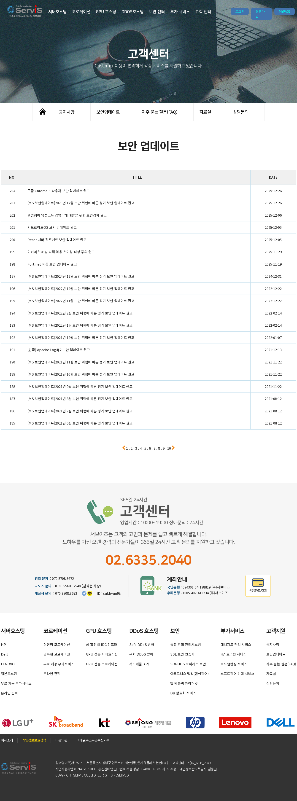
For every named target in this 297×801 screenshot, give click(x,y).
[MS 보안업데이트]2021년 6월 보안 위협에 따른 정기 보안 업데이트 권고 (79, 423)
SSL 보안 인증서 (182, 654)
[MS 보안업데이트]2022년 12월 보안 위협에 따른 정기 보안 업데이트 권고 (80, 288)
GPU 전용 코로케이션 (102, 663)
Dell (4, 654)
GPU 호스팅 (106, 12)
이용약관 (61, 740)
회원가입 (260, 14)
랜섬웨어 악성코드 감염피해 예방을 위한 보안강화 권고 (67, 215)
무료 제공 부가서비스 (16, 683)
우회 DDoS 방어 (141, 654)
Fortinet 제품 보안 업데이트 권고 (52, 264)
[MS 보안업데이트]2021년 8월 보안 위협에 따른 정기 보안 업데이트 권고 (79, 398)
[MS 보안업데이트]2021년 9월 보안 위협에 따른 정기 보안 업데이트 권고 (79, 386)
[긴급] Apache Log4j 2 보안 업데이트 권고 (58, 349)
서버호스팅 (57, 12)
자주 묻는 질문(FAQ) (159, 111)
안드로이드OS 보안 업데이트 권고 (52, 227)
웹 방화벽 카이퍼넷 (184, 683)
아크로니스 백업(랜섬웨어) (189, 673)
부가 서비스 (180, 12)
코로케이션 (81, 12)
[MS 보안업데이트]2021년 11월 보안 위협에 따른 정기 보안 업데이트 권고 (80, 362)
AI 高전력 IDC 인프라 (101, 644)
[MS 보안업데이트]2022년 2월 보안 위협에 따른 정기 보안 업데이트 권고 (79, 313)
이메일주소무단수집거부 (93, 740)
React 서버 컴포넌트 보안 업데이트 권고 (56, 239)
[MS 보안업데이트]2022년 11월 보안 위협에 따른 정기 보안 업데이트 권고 (80, 300)
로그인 (239, 11)
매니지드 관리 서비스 (236, 644)
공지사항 (66, 111)
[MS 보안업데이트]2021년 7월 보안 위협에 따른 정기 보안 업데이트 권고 (79, 411)
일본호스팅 (9, 673)
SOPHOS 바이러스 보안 (188, 663)
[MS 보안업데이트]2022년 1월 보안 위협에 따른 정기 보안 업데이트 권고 (79, 325)
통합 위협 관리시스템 (185, 644)
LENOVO (8, 663)
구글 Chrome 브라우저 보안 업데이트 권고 (58, 190)
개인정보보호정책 (34, 740)
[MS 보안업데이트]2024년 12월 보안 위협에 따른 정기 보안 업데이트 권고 (80, 276)
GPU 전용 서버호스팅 (102, 654)
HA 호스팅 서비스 (233, 654)
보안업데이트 (108, 111)
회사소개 (7, 740)
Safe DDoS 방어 (141, 644)
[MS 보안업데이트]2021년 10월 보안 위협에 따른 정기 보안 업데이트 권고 (80, 374)
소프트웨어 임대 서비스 (237, 673)
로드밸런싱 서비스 (234, 663)
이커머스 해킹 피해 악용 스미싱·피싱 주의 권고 (61, 251)
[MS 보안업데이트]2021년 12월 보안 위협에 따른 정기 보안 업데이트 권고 (80, 337)
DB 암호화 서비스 (183, 693)
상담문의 (240, 111)
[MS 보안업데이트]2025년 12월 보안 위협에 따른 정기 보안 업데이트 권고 (80, 202)
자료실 (205, 111)
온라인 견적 (9, 693)
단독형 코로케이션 (56, 654)
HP (3, 644)
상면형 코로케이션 (56, 644)
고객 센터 (203, 12)
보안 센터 (157, 12)
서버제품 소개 (139, 663)
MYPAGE (284, 11)
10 (169, 448)
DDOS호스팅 (132, 12)
